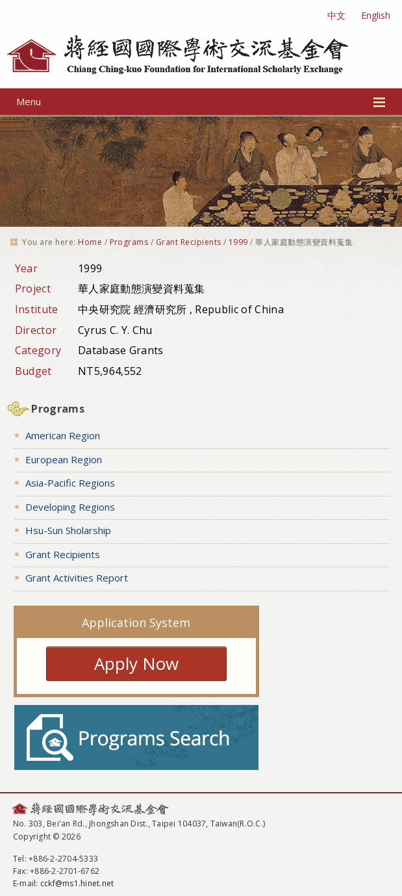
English (375, 15)
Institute (36, 309)
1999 (238, 242)
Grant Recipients (188, 242)
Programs (129, 242)
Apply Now (136, 663)
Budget (33, 371)
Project (33, 288)
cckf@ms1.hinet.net (77, 883)
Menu (201, 101)
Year (26, 268)
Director (36, 330)
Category (38, 350)
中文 (336, 15)
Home (90, 242)
